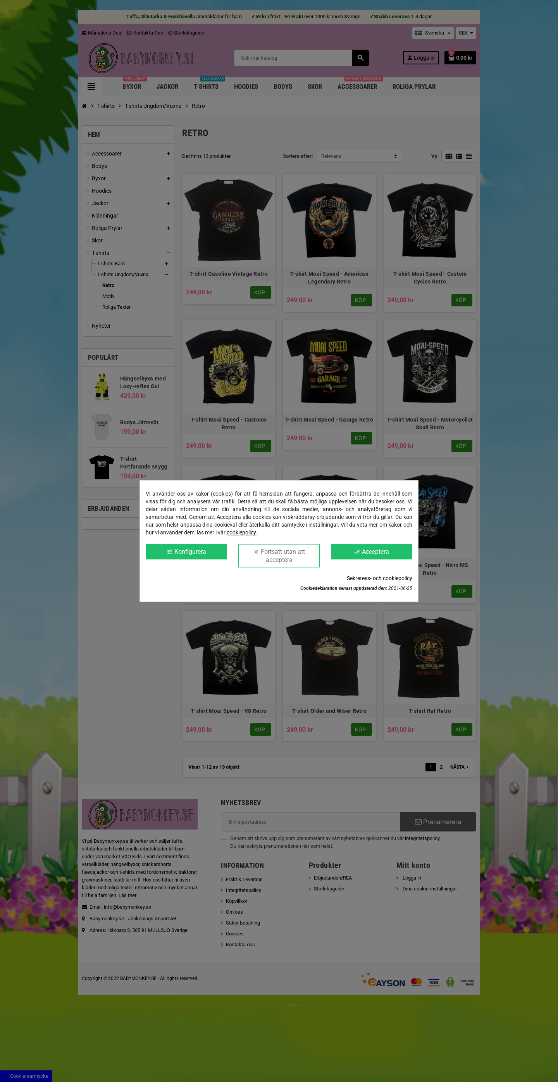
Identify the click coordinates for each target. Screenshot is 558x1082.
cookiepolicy (241, 532)
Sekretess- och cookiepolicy (379, 578)
